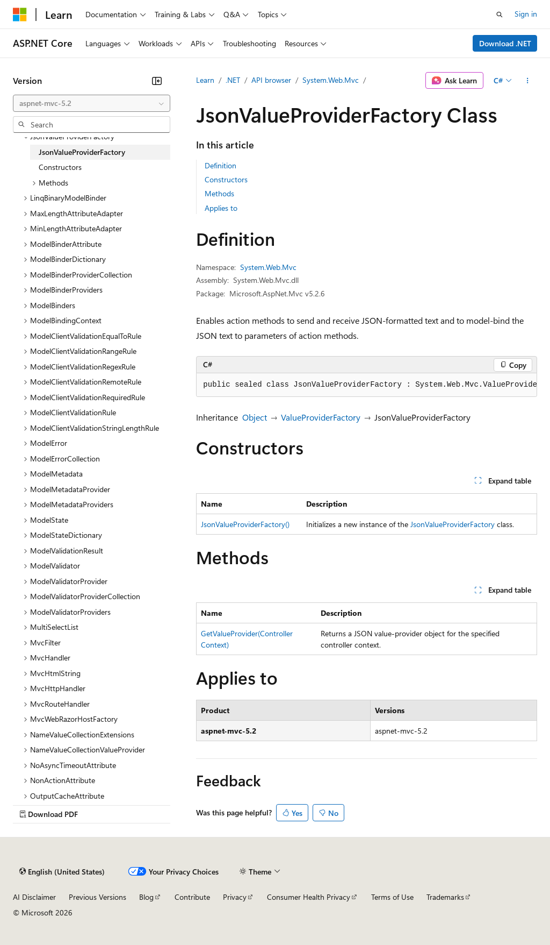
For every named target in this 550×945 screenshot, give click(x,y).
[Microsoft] (20, 15)
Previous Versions (97, 897)
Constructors (226, 179)
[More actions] (527, 80)
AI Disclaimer (34, 897)
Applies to (221, 208)
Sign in (526, 14)
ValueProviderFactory (320, 417)
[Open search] (499, 14)
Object (254, 417)
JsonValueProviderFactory (452, 524)
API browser (271, 80)
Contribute (192, 897)
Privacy (235, 897)
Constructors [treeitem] (60, 167)
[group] (366, 385)
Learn (205, 80)
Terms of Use (392, 897)
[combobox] (91, 103)
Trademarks (445, 897)
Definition (220, 165)
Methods (219, 193)
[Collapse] (156, 80)
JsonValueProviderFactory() (245, 524)
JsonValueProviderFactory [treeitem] (82, 152)
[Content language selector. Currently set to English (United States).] (62, 871)
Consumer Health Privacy (308, 897)
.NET (233, 80)
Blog (146, 897)
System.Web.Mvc (330, 80)
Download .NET (505, 43)
